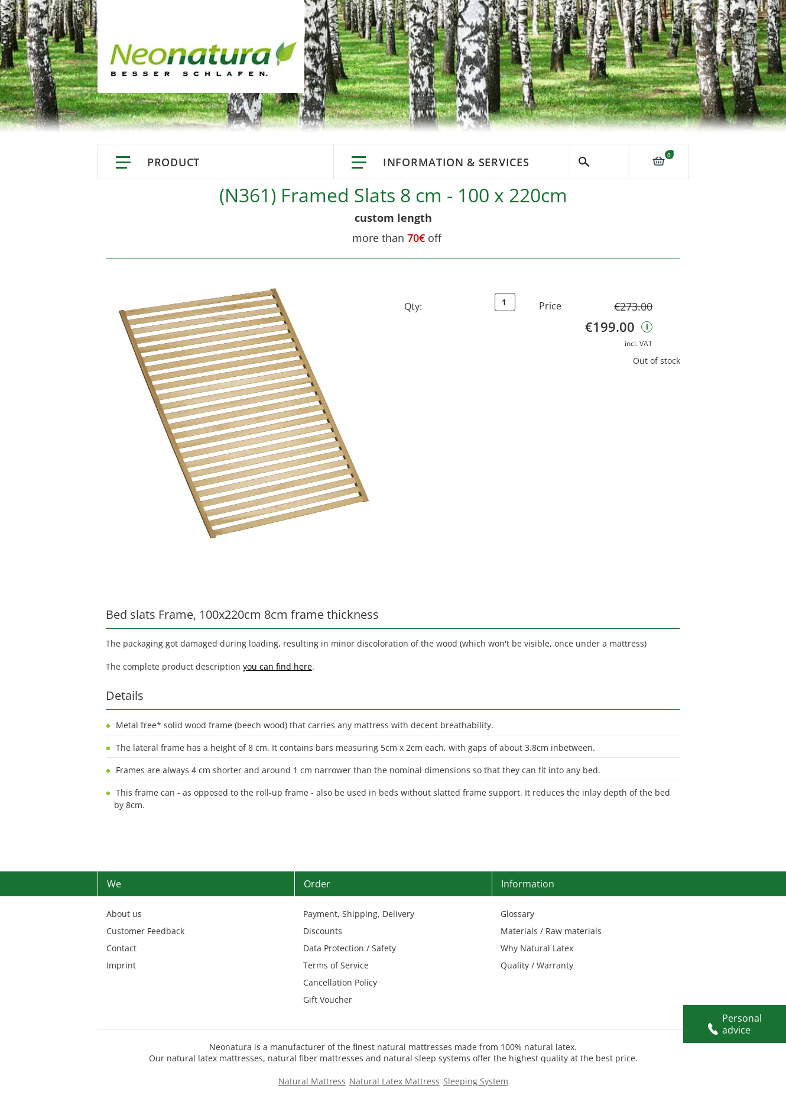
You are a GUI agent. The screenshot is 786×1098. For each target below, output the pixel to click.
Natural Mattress (312, 1081)
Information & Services (456, 162)
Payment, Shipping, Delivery (358, 913)
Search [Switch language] (599, 161)
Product (173, 162)
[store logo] (206, 59)
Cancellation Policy (340, 982)
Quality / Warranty (537, 965)
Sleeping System (475, 1081)
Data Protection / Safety (349, 948)
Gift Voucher (327, 999)
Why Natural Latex (537, 948)
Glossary (517, 913)
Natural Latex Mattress (394, 1081)
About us (124, 913)
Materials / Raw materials (551, 930)
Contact (121, 948)
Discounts (322, 930)
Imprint (121, 965)
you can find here (277, 666)
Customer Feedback (145, 930)
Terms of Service (336, 965)
